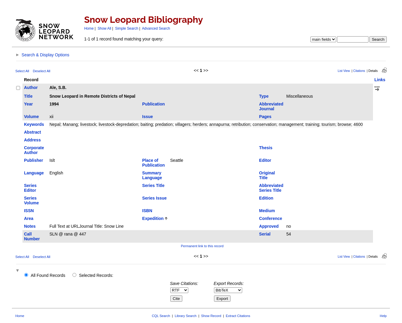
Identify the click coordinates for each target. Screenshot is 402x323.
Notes (30, 226)
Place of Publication (153, 162)
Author (31, 87)
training (312, 124)
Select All (22, 71)
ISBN (147, 210)
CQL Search (161, 316)
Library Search (186, 316)
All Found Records (48, 275)
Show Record (211, 316)
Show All (104, 28)
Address (32, 140)
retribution (241, 124)
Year (28, 104)
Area (28, 218)
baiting (146, 124)
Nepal (54, 124)
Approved (269, 226)
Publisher (33, 160)
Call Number (32, 236)
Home (89, 28)
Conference (270, 218)
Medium (267, 210)
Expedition (153, 218)
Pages (265, 116)
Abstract (32, 132)
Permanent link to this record (202, 246)
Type (264, 96)
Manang (70, 124)
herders (200, 124)
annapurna (219, 124)
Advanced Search (156, 28)
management (291, 124)
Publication (153, 104)
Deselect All (41, 71)
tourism (328, 124)
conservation (264, 124)
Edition (266, 198)
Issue (147, 116)
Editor (265, 160)
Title (28, 96)
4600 (358, 124)
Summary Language (152, 175)
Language (34, 172)
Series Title (153, 185)
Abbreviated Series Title (271, 188)
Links (380, 79)
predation (164, 124)
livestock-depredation (118, 124)
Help (383, 316)
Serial (265, 234)
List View (344, 71)
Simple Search (126, 28)
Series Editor (30, 188)
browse (344, 124)
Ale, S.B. (57, 87)
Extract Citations (238, 316)
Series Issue (154, 198)
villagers (182, 124)
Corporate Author (34, 150)
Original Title (267, 175)
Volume (31, 116)
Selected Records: (96, 275)
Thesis (265, 147)
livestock (88, 124)
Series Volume (31, 200)
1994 (54, 104)
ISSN (29, 210)
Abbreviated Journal (271, 106)
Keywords (34, 124)
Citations (359, 71)
